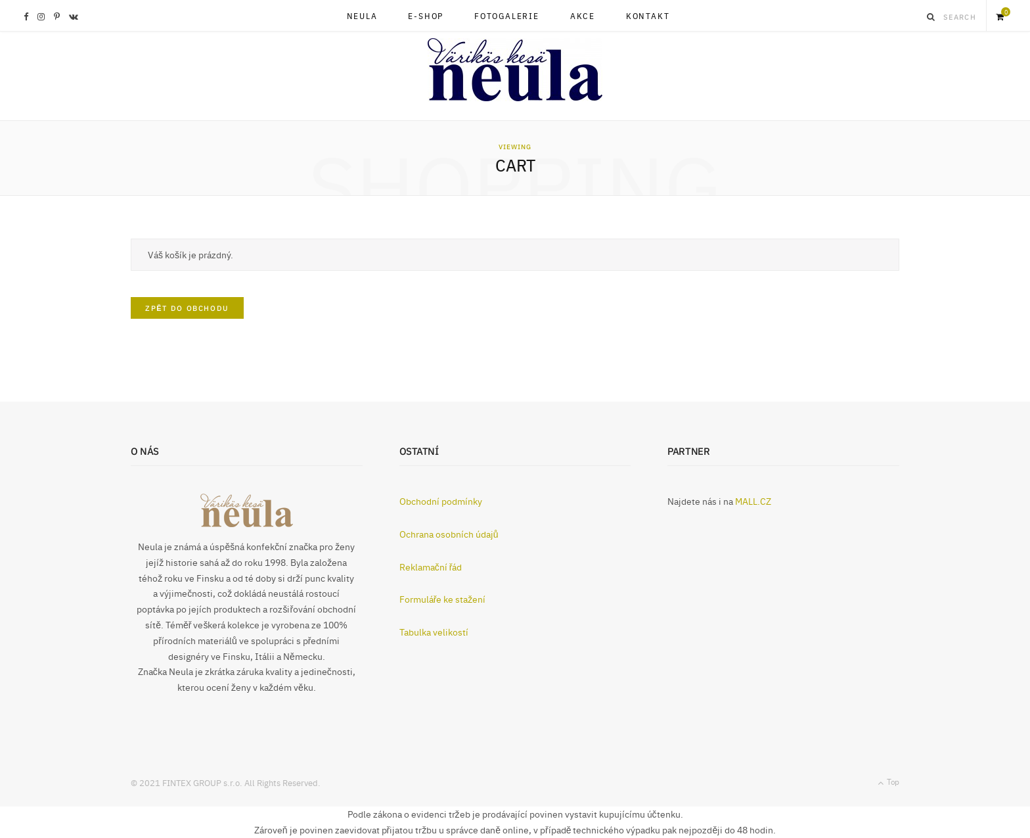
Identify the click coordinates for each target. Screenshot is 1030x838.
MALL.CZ (753, 500)
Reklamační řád (430, 566)
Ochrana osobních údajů (449, 533)
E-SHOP (425, 15)
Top (888, 781)
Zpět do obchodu (187, 308)
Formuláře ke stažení (442, 598)
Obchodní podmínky (440, 500)
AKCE (582, 15)
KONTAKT (648, 15)
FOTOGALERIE (506, 15)
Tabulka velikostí (433, 631)
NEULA (362, 15)
